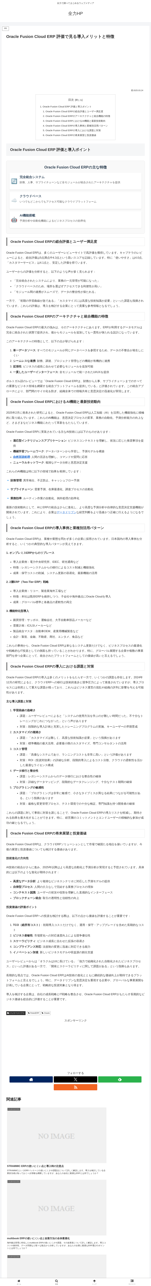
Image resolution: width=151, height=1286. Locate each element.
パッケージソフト (16, 1015)
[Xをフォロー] (72, 1081)
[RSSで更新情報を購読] (86, 1081)
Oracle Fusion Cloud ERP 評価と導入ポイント (67, 106)
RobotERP (33, 1015)
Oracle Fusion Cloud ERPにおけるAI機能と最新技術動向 (75, 121)
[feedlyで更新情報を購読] (79, 1081)
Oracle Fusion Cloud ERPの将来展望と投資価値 (70, 137)
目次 (71, 99)
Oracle (46, 1015)
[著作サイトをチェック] (65, 1081)
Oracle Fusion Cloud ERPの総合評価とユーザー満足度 (74, 111)
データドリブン (66, 514)
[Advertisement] (75, 63)
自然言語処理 (21, 458)
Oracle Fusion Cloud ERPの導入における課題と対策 (73, 132)
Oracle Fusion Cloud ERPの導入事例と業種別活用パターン (77, 126)
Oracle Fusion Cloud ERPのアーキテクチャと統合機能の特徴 (78, 116)
